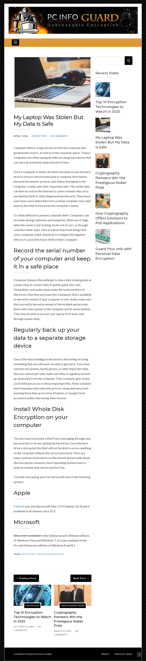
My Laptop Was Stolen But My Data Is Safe (112, 142)
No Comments (59, 136)
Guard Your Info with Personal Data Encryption (113, 254)
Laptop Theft (28, 554)
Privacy (105, 654)
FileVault (19, 506)
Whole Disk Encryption (50, 554)
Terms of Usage (123, 654)
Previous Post (26, 578)
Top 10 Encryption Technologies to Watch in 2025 (32, 617)
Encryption (39, 136)
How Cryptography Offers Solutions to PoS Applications (111, 218)
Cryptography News (72, 605)
